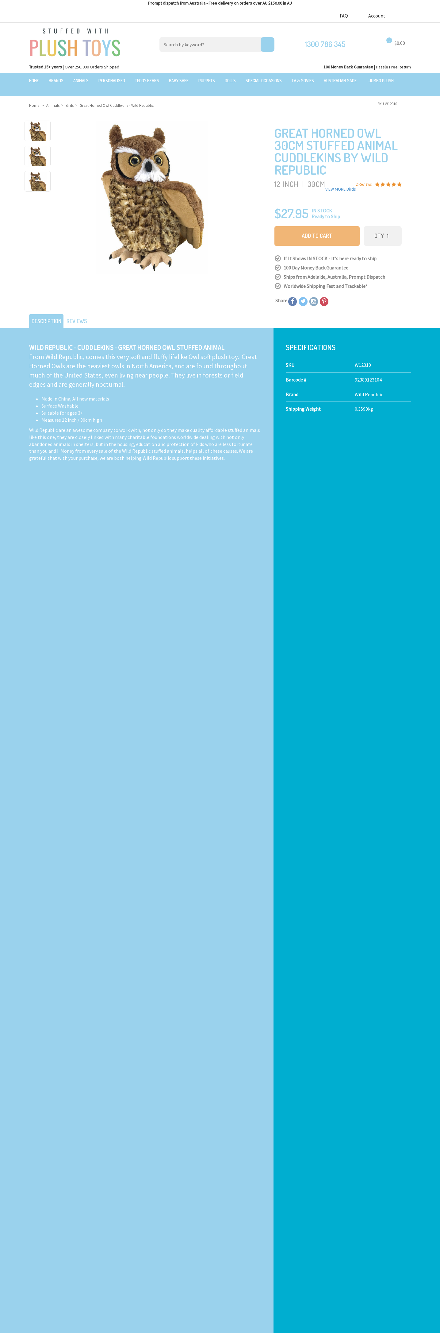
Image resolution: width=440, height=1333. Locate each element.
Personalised (111, 80)
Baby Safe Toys (138, 1206)
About (226, 1181)
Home (34, 80)
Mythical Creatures (142, 1256)
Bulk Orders (232, 1227)
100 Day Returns (237, 1199)
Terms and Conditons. (122, 1325)
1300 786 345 (325, 44)
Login (324, 1223)
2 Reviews (333, 735)
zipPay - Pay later (238, 1234)
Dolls (230, 80)
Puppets (206, 80)
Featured (34, 1181)
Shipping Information (243, 1206)
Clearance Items (42, 1214)
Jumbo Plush (381, 80)
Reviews (83, 311)
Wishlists (327, 1251)
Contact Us (330, 1191)
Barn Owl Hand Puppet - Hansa (265, 741)
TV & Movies (303, 80)
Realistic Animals (140, 1192)
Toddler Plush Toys (142, 1214)
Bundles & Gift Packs (46, 1192)
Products (132, 1181)
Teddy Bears (147, 80)
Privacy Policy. (153, 1325)
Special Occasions (264, 80)
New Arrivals (38, 1221)
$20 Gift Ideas (38, 1199)
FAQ (344, 16)
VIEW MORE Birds (340, 181)
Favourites (328, 1244)
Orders (325, 1237)
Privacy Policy (301, 1061)
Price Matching (236, 1221)
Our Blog (327, 1181)
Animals (81, 80)
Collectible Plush (140, 1249)
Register (327, 1229)
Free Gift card (233, 1241)
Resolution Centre (337, 1258)
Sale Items (36, 1206)
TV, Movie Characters (144, 1241)
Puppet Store (136, 1221)
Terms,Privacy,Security (244, 1214)
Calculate (150, 570)
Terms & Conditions (262, 1061)
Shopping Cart (333, 1216)
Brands (56, 80)
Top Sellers (36, 1227)
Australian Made (340, 80)
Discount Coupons (239, 1249)
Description (48, 311)
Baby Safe (179, 80)
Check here (237, 1140)
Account (379, 16)
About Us (229, 1192)
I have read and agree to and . (254, 1061)
